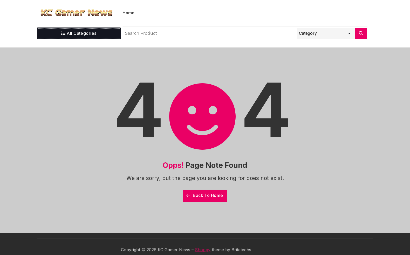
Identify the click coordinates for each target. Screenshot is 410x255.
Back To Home (204, 195)
